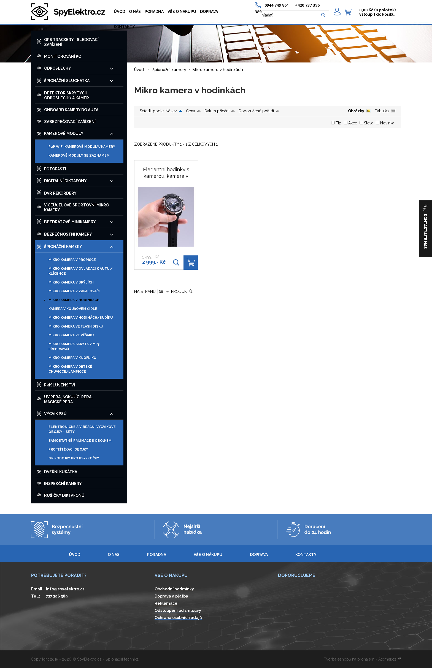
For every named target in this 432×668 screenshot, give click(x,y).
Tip (338, 123)
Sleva (368, 123)
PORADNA (154, 11)
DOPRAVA (209, 11)
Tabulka (382, 111)
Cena (190, 111)
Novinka (387, 123)
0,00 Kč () (377, 10)
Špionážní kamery (169, 69)
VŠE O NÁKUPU (182, 11)
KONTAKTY (124, 26)
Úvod (139, 69)
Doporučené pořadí (256, 111)
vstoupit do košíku (377, 14)
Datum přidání (216, 111)
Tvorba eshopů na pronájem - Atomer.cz (362, 659)
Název (171, 111)
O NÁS (135, 11)
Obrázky (356, 111)
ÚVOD (119, 11)
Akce (352, 123)
